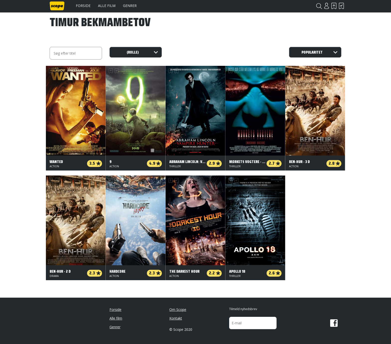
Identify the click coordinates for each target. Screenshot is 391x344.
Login (326, 6)
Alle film (106, 5)
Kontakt (175, 318)
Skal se (334, 6)
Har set (341, 6)
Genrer (130, 5)
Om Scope (177, 309)
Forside (83, 5)
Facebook (334, 323)
